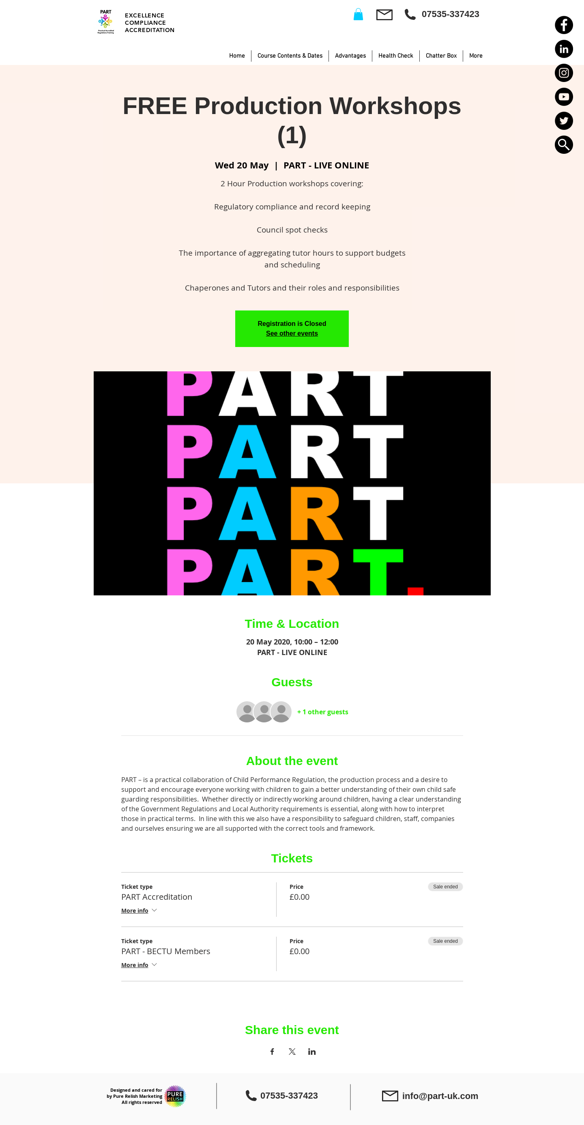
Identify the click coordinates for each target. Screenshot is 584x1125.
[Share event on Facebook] (272, 1051)
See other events (292, 333)
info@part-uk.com (440, 1096)
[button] (564, 145)
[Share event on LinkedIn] (312, 1051)
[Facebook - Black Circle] (564, 25)
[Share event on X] (292, 1051)
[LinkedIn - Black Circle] (564, 49)
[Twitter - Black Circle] (564, 121)
